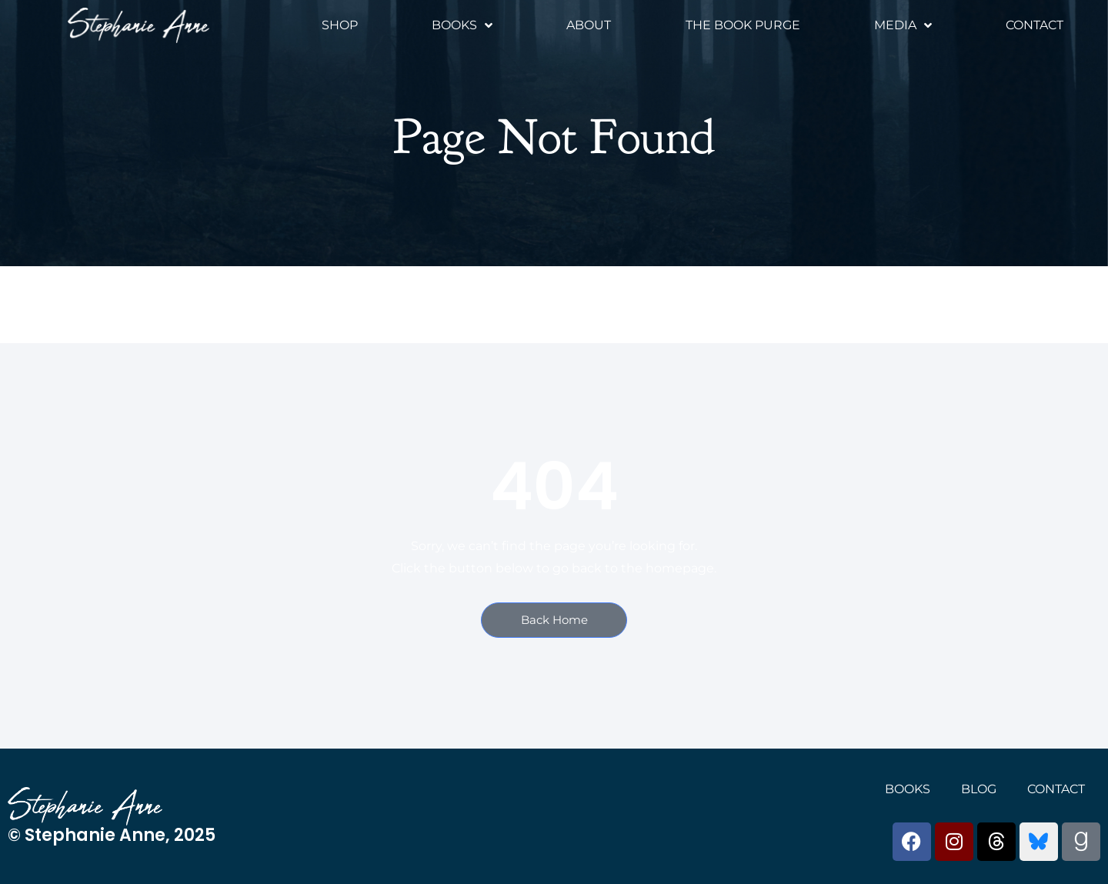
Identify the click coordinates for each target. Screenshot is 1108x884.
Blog (978, 789)
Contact (1034, 25)
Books (462, 25)
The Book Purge (743, 25)
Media (903, 25)
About (588, 25)
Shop (340, 25)
